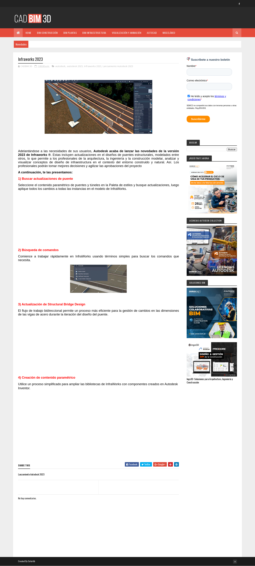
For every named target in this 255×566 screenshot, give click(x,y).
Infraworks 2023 (92, 66)
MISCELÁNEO (169, 33)
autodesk (60, 66)
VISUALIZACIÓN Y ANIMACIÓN (126, 33)
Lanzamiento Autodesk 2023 (118, 66)
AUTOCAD (152, 33)
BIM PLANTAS (70, 33)
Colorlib (31, 561)
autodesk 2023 (75, 66)
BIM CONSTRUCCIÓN (47, 33)
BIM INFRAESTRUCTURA (94, 33)
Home (28, 33)
